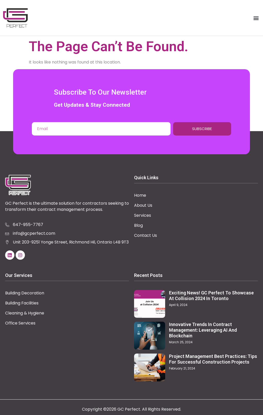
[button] (256, 18)
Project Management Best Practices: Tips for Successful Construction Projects (213, 359)
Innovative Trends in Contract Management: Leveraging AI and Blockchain (203, 330)
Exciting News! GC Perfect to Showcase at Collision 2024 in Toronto (211, 295)
